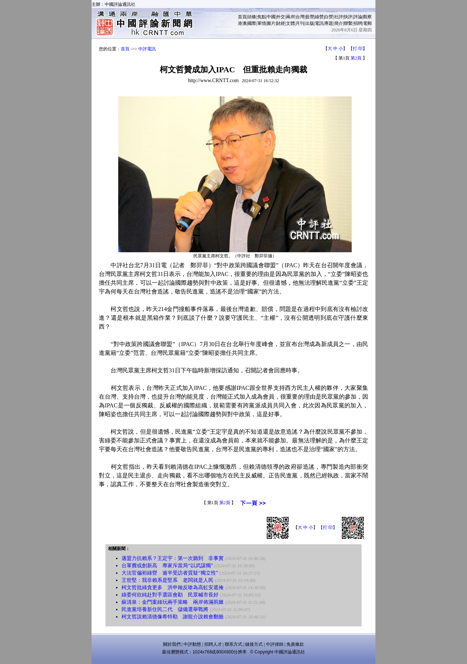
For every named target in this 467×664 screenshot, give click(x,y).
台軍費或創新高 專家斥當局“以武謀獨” (167, 565)
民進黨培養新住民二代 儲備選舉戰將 (164, 609)
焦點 (261, 16)
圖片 (271, 23)
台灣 (300, 16)
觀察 (367, 16)
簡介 (338, 23)
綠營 (319, 16)
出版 (309, 23)
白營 (328, 16)
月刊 (300, 23)
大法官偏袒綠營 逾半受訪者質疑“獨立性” (169, 573)
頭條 (251, 16)
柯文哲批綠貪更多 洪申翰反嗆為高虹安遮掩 (172, 587)
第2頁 (356, 58)
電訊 (319, 23)
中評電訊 (147, 48)
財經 (280, 23)
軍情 (261, 23)
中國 (271, 16)
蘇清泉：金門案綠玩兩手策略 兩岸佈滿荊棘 (172, 602)
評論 (358, 16)
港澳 (242, 23)
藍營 (309, 16)
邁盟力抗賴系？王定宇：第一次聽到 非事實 (172, 558)
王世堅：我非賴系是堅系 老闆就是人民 (167, 580)
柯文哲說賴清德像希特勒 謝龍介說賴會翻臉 (172, 616)
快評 (348, 16)
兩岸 (290, 16)
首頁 (242, 16)
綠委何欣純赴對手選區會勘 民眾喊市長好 (170, 595)
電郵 (367, 23)
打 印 (358, 48)
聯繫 (348, 23)
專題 (328, 23)
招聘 (358, 23)
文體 (290, 23)
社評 (338, 16)
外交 (280, 16)
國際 (251, 23)
